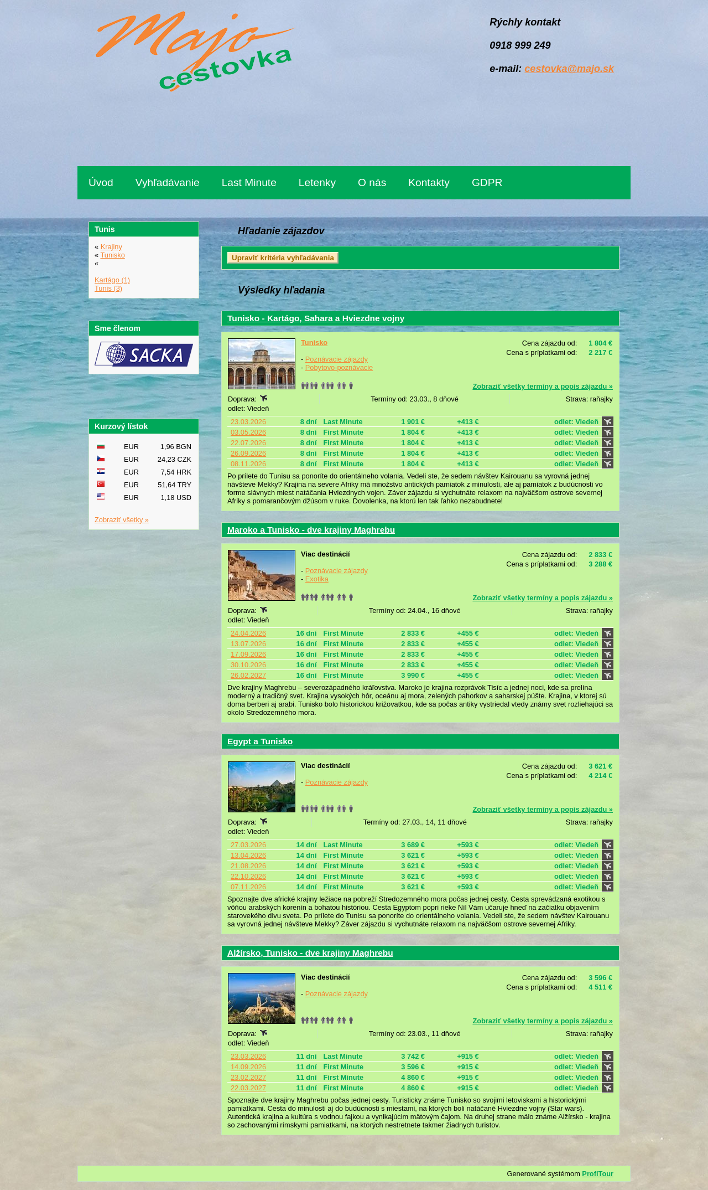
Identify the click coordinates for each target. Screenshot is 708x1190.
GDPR (487, 182)
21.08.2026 (248, 866)
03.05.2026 (248, 432)
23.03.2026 (248, 422)
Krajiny (111, 247)
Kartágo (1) (112, 280)
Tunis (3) (108, 288)
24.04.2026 (248, 633)
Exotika (317, 579)
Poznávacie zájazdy (336, 359)
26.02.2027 (248, 675)
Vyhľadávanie (168, 182)
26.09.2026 (248, 453)
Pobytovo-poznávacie (339, 367)
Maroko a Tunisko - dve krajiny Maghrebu (311, 529)
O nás (372, 182)
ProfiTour (597, 1174)
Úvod (100, 182)
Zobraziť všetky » (122, 520)
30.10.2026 (248, 665)
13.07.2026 (248, 644)
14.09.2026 (248, 1067)
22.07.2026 (248, 443)
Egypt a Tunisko (260, 741)
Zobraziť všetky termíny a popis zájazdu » (542, 386)
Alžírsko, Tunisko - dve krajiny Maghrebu (310, 952)
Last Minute (249, 182)
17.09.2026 (248, 654)
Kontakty (429, 182)
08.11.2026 (248, 464)
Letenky (317, 182)
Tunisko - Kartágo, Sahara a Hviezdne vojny (315, 318)
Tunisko (314, 342)
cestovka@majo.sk (569, 68)
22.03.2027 (248, 1088)
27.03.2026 (248, 845)
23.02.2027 (248, 1077)
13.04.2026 (248, 855)
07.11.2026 (248, 887)
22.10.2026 (248, 876)
